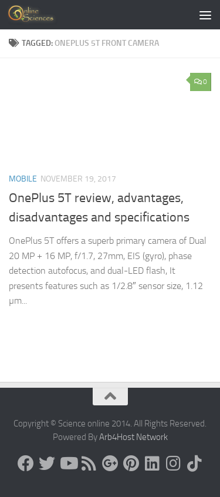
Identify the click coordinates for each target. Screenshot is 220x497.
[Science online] (26, 463)
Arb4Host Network (133, 437)
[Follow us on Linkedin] (152, 463)
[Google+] (110, 463)
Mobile (23, 179)
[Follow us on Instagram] (173, 463)
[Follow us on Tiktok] (195, 463)
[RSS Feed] (89, 463)
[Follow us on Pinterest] (131, 463)
